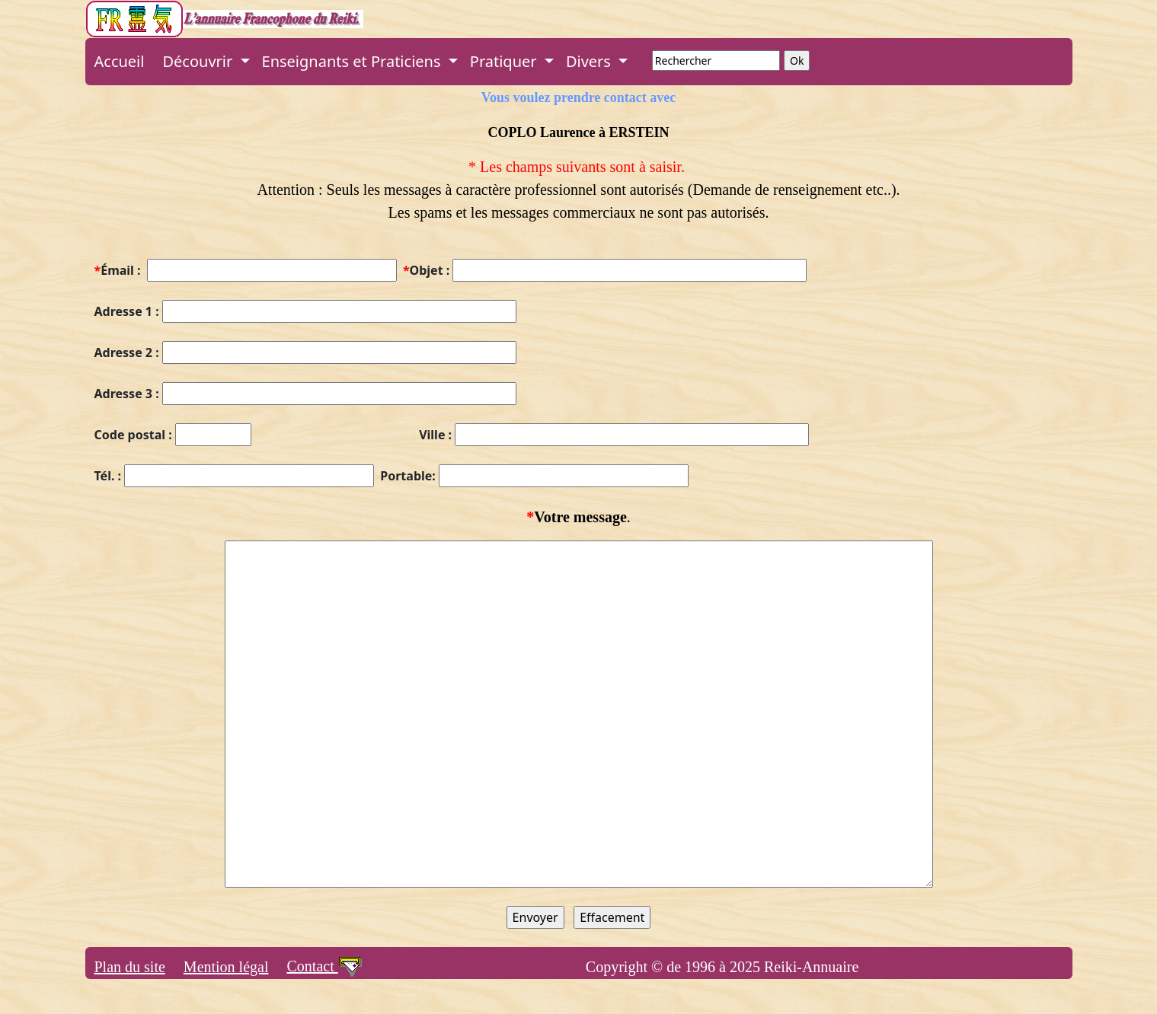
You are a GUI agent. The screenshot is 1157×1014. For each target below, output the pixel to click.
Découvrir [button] (199, 61)
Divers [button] (590, 61)
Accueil (119, 61)
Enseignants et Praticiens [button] (353, 61)
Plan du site (129, 966)
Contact (324, 966)
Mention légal (226, 966)
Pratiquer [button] (505, 61)
